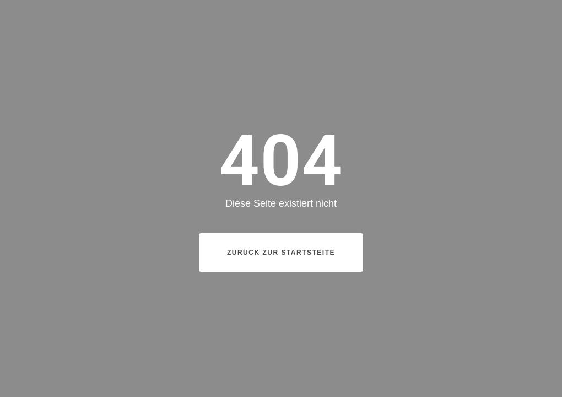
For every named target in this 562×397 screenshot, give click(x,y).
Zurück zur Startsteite (281, 252)
